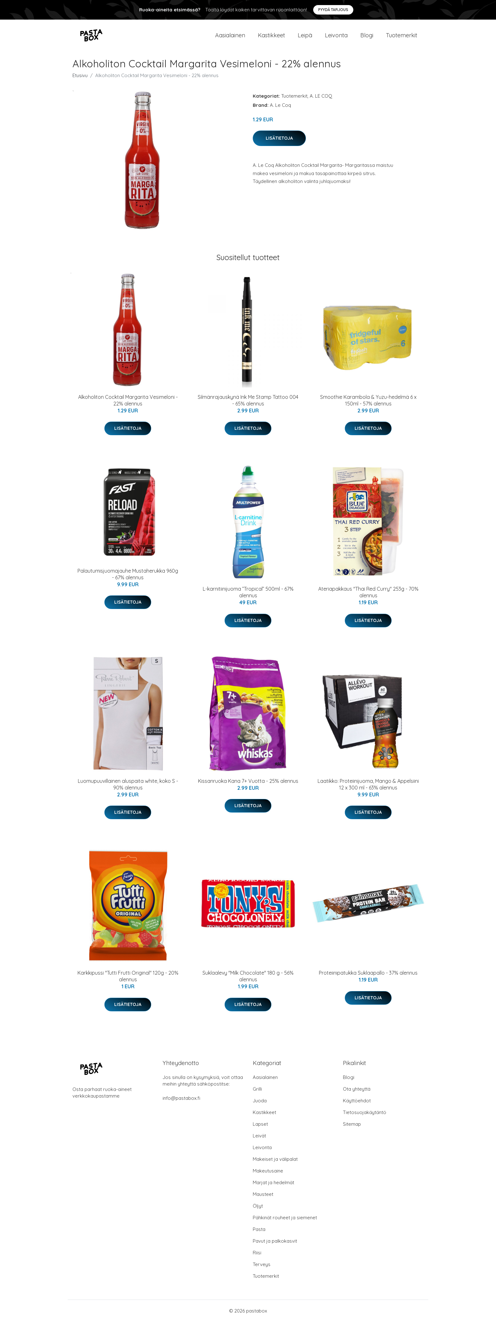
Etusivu (80, 82)
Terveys (261, 1271)
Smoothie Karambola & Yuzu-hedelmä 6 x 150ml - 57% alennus (368, 406)
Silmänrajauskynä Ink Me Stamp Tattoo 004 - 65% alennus (248, 406)
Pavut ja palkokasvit (275, 1247)
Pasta (259, 1236)
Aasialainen (230, 38)
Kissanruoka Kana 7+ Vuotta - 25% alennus (248, 787)
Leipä (305, 38)
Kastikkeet (271, 38)
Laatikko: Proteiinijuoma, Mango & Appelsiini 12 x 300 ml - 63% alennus (368, 790)
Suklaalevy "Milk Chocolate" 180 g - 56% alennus (248, 982)
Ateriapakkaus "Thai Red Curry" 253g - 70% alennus (368, 598)
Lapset (260, 1130)
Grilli (257, 1095)
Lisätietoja (279, 144)
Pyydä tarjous (333, 9)
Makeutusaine (268, 1177)
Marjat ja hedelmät (273, 1189)
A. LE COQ (321, 102)
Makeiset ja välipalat (275, 1165)
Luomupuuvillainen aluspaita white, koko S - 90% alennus (128, 790)
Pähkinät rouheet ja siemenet (285, 1224)
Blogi (366, 38)
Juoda (260, 1107)
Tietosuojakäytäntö (364, 1119)
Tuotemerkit (401, 38)
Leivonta (336, 38)
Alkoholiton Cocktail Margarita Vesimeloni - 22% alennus (128, 406)
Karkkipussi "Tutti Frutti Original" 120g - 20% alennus (128, 982)
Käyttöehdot (357, 1107)
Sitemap (352, 1130)
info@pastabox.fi (181, 1104)
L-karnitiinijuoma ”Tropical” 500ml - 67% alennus (248, 598)
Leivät (259, 1142)
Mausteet (263, 1200)
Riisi (257, 1259)
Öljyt (258, 1212)
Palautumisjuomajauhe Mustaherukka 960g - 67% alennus (128, 580)
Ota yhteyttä (356, 1095)
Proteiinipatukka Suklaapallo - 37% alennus (368, 979)
